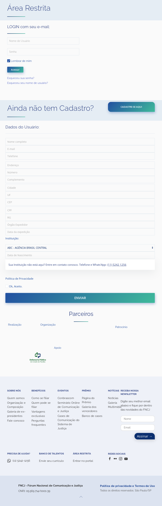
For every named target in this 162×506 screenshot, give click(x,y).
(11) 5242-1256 (21, 460)
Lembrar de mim (19, 61)
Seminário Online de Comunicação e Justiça (69, 407)
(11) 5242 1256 (116, 264)
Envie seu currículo (51, 461)
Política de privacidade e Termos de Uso (127, 486)
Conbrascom (66, 398)
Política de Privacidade (19, 278)
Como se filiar (40, 398)
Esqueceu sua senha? (20, 78)
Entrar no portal (83, 461)
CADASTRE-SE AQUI (131, 106)
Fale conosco (15, 420)
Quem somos (15, 398)
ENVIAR (80, 298)
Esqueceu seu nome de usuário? (27, 83)
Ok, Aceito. (13, 286)
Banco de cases (92, 416)
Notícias (113, 398)
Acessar (15, 69)
